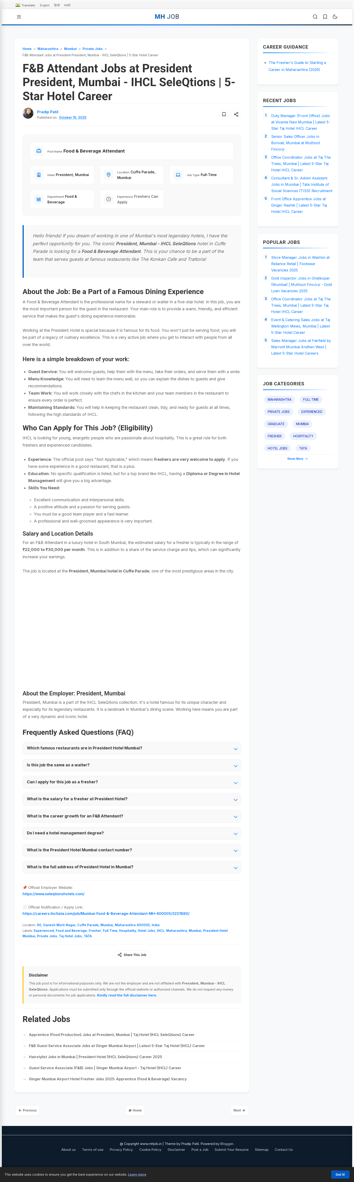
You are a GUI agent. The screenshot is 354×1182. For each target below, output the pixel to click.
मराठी (67, 5)
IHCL (160, 942)
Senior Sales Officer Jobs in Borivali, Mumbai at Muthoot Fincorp (297, 153)
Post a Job (199, 1162)
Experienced (44, 942)
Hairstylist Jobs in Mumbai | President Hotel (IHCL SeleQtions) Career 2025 (95, 1068)
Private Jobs (47, 947)
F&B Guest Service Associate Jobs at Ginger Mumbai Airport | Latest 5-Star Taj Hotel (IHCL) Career (117, 1057)
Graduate (276, 476)
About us (68, 1162)
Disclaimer (176, 1162)
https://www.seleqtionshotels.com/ (53, 905)
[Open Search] (315, 16)
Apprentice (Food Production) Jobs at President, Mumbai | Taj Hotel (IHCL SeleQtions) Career (112, 1046)
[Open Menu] (18, 16)
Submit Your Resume (232, 1162)
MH (167, 16)
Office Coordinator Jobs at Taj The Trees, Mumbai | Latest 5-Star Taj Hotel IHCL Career (299, 176)
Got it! (340, 1174)
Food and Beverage (71, 942)
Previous (30, 1122)
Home (135, 1122)
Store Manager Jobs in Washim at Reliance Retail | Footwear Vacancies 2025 (300, 290)
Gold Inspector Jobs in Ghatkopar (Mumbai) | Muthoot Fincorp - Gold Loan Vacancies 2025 (300, 318)
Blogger (226, 1156)
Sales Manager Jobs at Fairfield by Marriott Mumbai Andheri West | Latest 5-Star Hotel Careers (300, 394)
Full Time (110, 942)
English (45, 5)
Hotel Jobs (146, 942)
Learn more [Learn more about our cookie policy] (137, 1174)
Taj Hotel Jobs (70, 947)
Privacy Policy (121, 1162)
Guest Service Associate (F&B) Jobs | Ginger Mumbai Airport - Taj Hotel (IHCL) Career (105, 1079)
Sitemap (261, 1162)
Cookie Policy (150, 1162)
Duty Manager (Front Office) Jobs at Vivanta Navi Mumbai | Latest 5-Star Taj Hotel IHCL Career (300, 127)
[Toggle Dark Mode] (335, 16)
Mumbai (195, 942)
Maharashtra (176, 942)
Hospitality (127, 942)
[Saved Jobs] (325, 16)
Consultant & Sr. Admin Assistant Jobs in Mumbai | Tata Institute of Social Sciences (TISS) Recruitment (301, 203)
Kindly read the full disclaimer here (126, 1007)
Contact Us (284, 1162)
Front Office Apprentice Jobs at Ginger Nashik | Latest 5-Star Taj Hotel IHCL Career (301, 230)
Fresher (95, 942)
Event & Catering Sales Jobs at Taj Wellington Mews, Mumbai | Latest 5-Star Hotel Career (300, 367)
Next (236, 1122)
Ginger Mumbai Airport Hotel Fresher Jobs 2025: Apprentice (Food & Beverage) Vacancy (108, 1090)
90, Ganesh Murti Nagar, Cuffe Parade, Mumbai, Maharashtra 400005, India (98, 936)
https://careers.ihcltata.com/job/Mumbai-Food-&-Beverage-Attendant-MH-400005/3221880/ (106, 925)
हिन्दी (57, 5)
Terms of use (92, 1162)
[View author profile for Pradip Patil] (49, 111)
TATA (88, 947)
